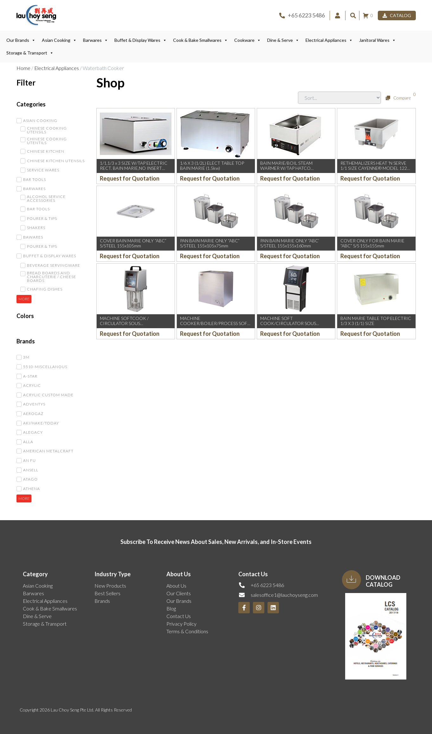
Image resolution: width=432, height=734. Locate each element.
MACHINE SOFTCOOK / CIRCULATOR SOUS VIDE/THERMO (124, 324)
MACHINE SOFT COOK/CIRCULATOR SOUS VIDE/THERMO (288, 324)
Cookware (247, 40)
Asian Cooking (59, 40)
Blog (171, 608)
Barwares (95, 40)
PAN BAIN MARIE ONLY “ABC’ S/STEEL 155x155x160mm (289, 243)
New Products (110, 586)
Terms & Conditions (187, 631)
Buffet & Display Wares (140, 40)
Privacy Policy (181, 624)
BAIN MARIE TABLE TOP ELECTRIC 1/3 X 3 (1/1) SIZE (375, 321)
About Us (176, 586)
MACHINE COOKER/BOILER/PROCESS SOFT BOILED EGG (215, 324)
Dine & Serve (283, 40)
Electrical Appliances (329, 40)
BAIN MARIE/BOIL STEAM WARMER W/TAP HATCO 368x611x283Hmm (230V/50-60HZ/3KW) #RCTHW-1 (289, 171)
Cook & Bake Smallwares (200, 40)
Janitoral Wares (377, 40)
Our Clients (178, 593)
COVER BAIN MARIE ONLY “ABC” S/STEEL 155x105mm (133, 243)
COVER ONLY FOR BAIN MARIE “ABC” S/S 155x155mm (372, 243)
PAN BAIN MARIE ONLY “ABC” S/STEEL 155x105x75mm (210, 243)
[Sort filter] (339, 98)
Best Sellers (107, 593)
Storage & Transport (30, 53)
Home (23, 68)
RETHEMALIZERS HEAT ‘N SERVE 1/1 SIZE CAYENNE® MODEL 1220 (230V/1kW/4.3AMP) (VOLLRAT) (374, 168)
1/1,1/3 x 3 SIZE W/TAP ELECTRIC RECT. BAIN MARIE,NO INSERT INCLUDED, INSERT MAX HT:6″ (133, 168)
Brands (102, 601)
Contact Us (178, 616)
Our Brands (20, 40)
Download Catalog (383, 581)
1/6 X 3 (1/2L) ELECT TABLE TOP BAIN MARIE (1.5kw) (212, 165)
